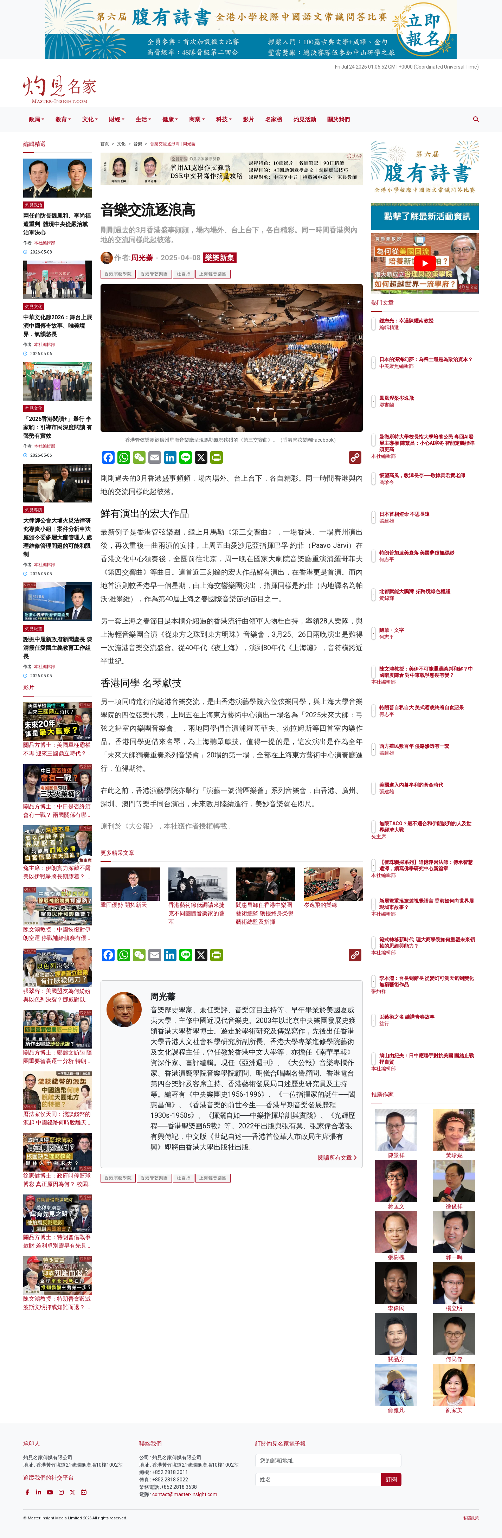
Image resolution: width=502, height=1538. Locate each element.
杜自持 (184, 273)
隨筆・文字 (432, 630)
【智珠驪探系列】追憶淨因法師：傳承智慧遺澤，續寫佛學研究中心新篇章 (447, 868)
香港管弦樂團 (154, 273)
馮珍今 (427, 488)
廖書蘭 (427, 405)
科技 (221, 119)
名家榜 (273, 119)
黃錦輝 (427, 604)
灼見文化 (33, 306)
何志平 (427, 566)
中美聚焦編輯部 (437, 372)
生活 (141, 119)
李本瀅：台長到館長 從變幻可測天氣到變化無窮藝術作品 (448, 984)
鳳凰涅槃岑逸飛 (437, 398)
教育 (61, 119)
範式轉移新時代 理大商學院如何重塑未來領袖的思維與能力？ (447, 946)
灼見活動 (305, 119)
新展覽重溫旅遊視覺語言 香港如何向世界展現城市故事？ (447, 907)
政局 (34, 119)
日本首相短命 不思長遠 (445, 514)
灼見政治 (33, 205)
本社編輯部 (44, 243)
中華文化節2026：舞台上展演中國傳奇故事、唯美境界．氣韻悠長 (57, 326)
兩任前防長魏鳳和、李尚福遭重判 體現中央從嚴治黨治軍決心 (57, 224)
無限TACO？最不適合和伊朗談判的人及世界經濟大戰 (447, 830)
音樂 (138, 143)
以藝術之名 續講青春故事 (448, 1017)
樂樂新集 (219, 258)
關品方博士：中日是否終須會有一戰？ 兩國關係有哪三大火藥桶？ (57, 815)
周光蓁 (142, 258)
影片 (248, 119)
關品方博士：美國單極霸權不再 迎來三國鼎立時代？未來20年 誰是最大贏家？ (57, 753)
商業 (194, 119)
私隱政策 (471, 1518)
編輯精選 (430, 327)
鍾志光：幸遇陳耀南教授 (447, 320)
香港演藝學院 (118, 273)
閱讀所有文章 (337, 1157)
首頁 (105, 143)
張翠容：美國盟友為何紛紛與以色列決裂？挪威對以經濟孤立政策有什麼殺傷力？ (57, 999)
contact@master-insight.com (184, 1494)
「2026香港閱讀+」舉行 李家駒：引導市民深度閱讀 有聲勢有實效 (57, 427)
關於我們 (338, 119)
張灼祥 (427, 997)
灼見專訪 (33, 509)
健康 (168, 119)
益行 (425, 1023)
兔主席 (427, 843)
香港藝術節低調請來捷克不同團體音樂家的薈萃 (198, 902)
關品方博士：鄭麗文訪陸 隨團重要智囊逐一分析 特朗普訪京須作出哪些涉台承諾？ (57, 1061)
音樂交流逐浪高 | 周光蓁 (172, 143)
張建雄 (427, 521)
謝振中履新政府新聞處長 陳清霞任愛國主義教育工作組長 (57, 648)
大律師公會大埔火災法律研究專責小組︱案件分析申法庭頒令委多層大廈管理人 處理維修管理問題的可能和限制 (57, 537)
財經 (114, 119)
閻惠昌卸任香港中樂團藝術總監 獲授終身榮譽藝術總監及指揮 (265, 902)
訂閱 (391, 1479)
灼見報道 (33, 628)
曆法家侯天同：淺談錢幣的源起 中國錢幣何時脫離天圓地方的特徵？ (57, 1122)
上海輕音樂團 (213, 273)
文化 (88, 119)
